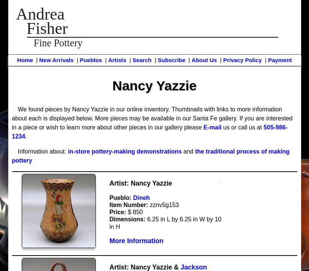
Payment (280, 60)
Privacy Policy (242, 60)
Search (142, 60)
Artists (117, 60)
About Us (204, 60)
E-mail (212, 127)
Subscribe (171, 60)
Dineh (141, 198)
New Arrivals (56, 60)
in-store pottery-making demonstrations (125, 151)
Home (25, 60)
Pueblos (91, 60)
